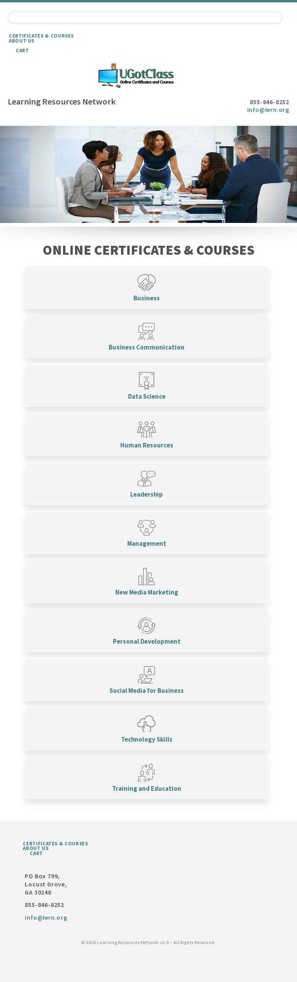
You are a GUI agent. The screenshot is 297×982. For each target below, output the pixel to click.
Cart (22, 50)
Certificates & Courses (41, 36)
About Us (21, 41)
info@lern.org (268, 109)
